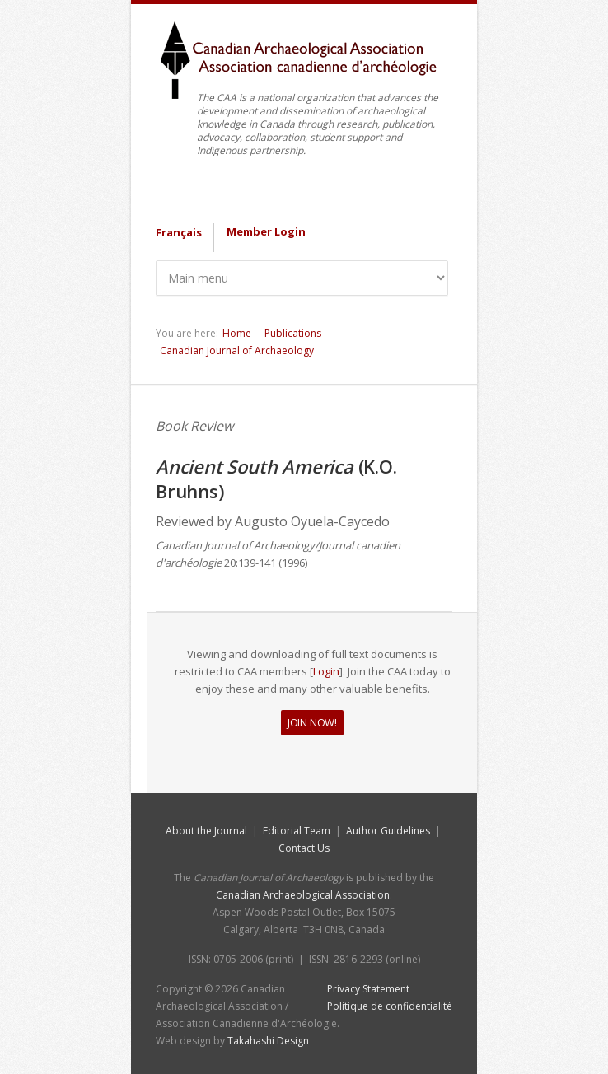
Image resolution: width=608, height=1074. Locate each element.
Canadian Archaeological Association (303, 895)
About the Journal (206, 831)
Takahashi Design (268, 1041)
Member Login (266, 231)
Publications (292, 333)
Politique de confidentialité (389, 1006)
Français (179, 232)
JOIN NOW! (312, 722)
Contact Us (304, 848)
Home (236, 333)
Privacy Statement (368, 989)
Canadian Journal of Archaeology (237, 350)
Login (326, 671)
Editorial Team (296, 831)
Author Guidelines (388, 831)
